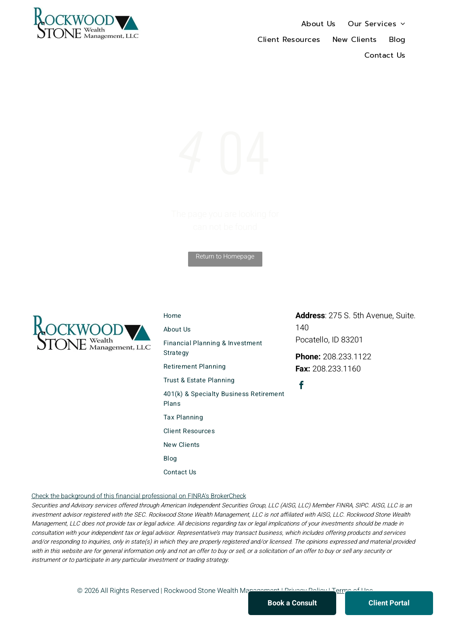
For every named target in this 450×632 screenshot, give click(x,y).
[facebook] (301, 386)
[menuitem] (318, 23)
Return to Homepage (225, 256)
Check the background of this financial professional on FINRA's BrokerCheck (138, 496)
